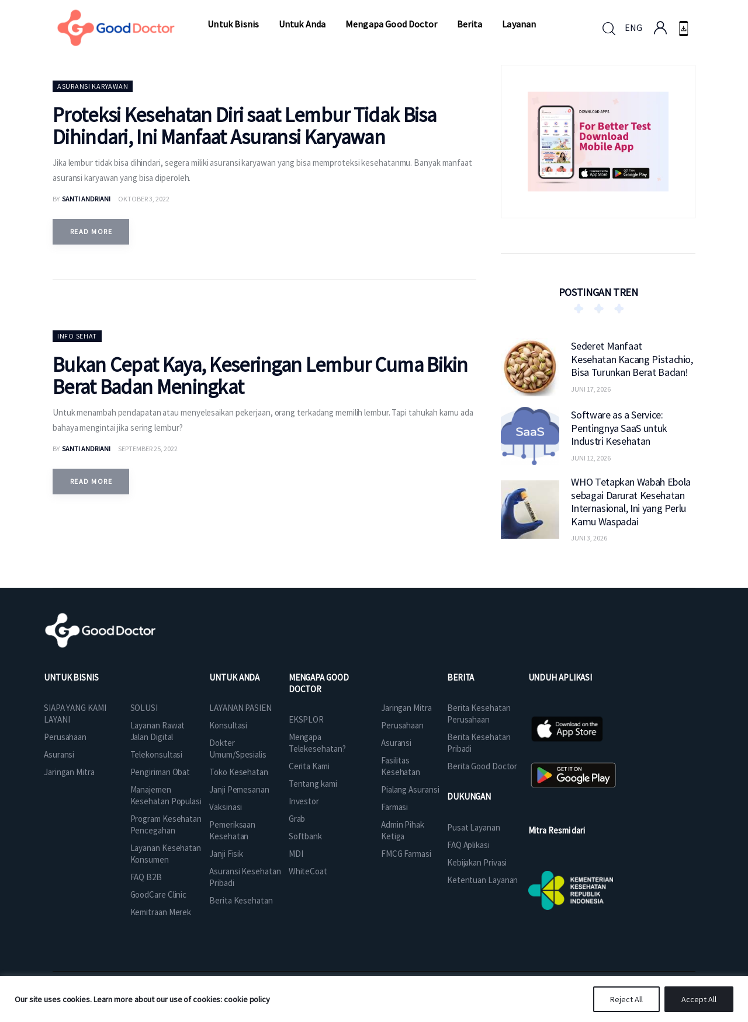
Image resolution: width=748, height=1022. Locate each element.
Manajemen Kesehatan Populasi (166, 795)
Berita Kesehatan (240, 900)
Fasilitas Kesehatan (400, 766)
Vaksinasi (225, 806)
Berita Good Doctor (482, 766)
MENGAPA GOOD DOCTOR (319, 683)
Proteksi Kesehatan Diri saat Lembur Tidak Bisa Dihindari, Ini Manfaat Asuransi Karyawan (245, 126)
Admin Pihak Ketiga (402, 830)
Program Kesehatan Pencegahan (166, 824)
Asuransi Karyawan (92, 86)
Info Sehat (77, 336)
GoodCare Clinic (158, 894)
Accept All (698, 999)
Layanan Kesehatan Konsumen (165, 853)
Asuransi (59, 754)
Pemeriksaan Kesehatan (232, 830)
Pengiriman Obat (160, 771)
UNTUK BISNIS (71, 677)
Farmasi (394, 806)
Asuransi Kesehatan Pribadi (244, 877)
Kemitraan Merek (161, 912)
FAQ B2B (146, 877)
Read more (91, 231)
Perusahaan (65, 736)
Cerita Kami (309, 766)
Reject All (626, 999)
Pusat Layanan (473, 827)
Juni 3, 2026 (589, 537)
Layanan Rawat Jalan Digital (157, 731)
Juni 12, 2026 (591, 458)
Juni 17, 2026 (591, 389)
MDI (296, 853)
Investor (304, 801)
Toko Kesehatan (238, 771)
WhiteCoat (308, 871)
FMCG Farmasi (406, 853)
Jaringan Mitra (69, 771)
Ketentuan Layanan (482, 879)
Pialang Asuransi (410, 789)
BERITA (460, 677)
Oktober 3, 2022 (143, 198)
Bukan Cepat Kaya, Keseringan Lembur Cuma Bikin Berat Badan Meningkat (260, 376)
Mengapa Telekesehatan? (317, 742)
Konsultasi (228, 725)
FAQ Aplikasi (468, 844)
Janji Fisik (226, 853)
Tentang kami (313, 783)
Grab (297, 818)
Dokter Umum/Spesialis (237, 748)
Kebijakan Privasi (477, 862)
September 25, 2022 (148, 448)
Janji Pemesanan (239, 789)
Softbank (305, 836)
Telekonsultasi (156, 754)
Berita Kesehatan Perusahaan (478, 713)
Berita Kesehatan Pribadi (478, 742)
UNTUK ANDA (234, 677)
